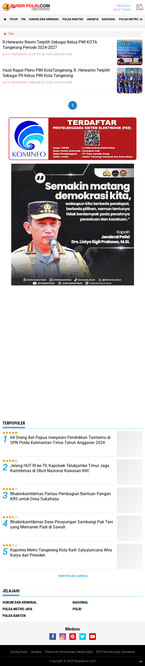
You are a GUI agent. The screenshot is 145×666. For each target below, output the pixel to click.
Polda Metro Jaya (17, 609)
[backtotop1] (140, 661)
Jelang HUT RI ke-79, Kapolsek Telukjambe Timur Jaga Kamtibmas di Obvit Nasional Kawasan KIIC (59, 468)
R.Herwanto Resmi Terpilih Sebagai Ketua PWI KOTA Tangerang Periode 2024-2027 (50, 45)
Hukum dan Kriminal (44, 19)
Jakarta (92, 19)
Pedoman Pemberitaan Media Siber (69, 652)
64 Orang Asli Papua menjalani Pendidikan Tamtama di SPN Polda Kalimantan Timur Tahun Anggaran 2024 (60, 440)
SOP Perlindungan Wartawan (115, 652)
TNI (23, 19)
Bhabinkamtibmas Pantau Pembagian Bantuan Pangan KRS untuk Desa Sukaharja (60, 496)
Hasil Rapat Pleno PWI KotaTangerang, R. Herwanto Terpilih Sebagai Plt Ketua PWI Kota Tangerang (56, 73)
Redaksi (36, 652)
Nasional (109, 19)
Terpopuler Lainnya (72, 576)
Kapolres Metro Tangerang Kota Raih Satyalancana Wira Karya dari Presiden (61, 553)
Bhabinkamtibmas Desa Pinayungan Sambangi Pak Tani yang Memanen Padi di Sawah (61, 524)
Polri (14, 19)
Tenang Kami (19, 652)
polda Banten (72, 19)
